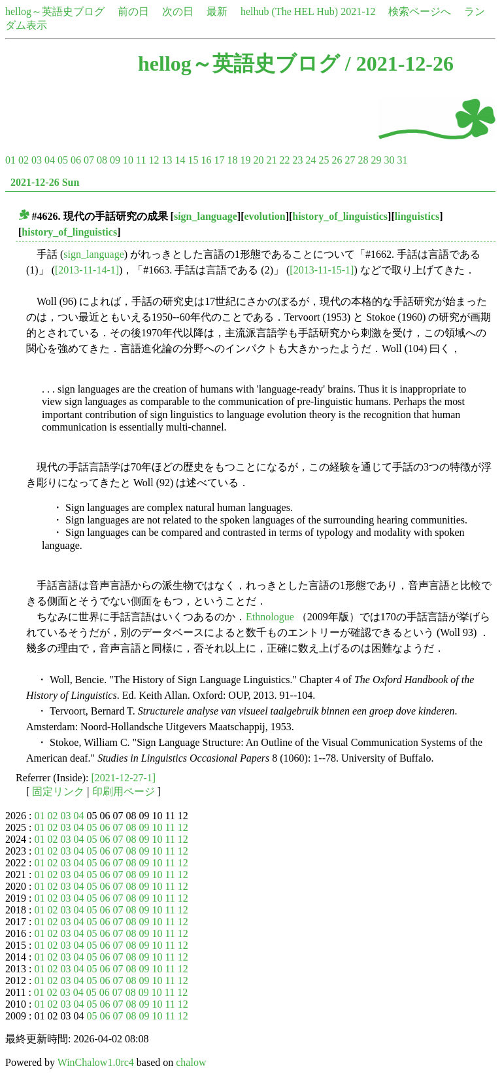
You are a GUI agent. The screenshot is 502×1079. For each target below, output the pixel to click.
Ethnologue (270, 616)
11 (141, 160)
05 (63, 160)
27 (349, 160)
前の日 (133, 11)
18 (232, 160)
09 (115, 160)
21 (271, 160)
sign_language (205, 216)
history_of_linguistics (340, 216)
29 (376, 160)
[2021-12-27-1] (124, 777)
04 (49, 160)
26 (336, 160)
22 (284, 160)
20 (258, 160)
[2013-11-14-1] (87, 269)
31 (402, 160)
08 (102, 160)
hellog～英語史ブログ (55, 11)
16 (206, 160)
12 (153, 160)
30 (389, 160)
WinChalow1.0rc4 (96, 1062)
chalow (191, 1062)
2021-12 (358, 11)
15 (193, 160)
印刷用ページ (123, 791)
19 (245, 160)
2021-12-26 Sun (44, 182)
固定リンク (58, 791)
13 (166, 160)
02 (23, 160)
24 (310, 160)
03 (36, 160)
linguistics (417, 216)
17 (219, 160)
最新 (217, 11)
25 (323, 160)
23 (297, 160)
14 (180, 160)
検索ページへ (419, 11)
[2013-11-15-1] (322, 269)
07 (89, 160)
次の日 (177, 11)
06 (76, 160)
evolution (265, 216)
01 (10, 160)
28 (363, 160)
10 (128, 160)
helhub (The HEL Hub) (289, 11)
